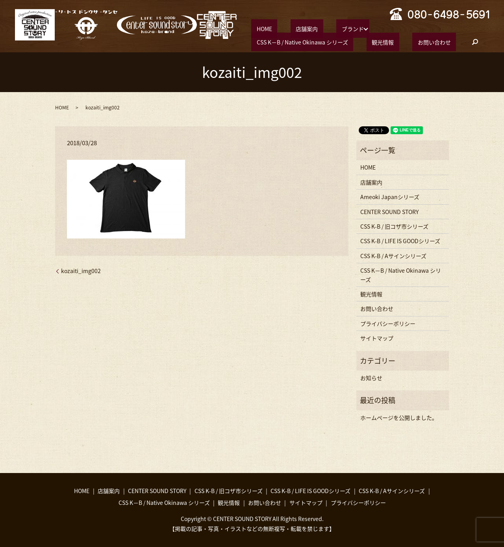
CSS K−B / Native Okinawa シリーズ (401, 28)
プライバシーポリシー (387, 323)
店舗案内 (291, 28)
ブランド (326, 28)
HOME (259, 28)
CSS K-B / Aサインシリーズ (393, 255)
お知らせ (371, 377)
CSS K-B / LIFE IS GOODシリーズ (400, 240)
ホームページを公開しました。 (398, 417)
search (339, 42)
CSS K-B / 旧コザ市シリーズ (394, 226)
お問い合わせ (303, 41)
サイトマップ (376, 338)
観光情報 (262, 41)
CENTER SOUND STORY (389, 211)
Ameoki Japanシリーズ (389, 196)
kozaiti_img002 (81, 270)
